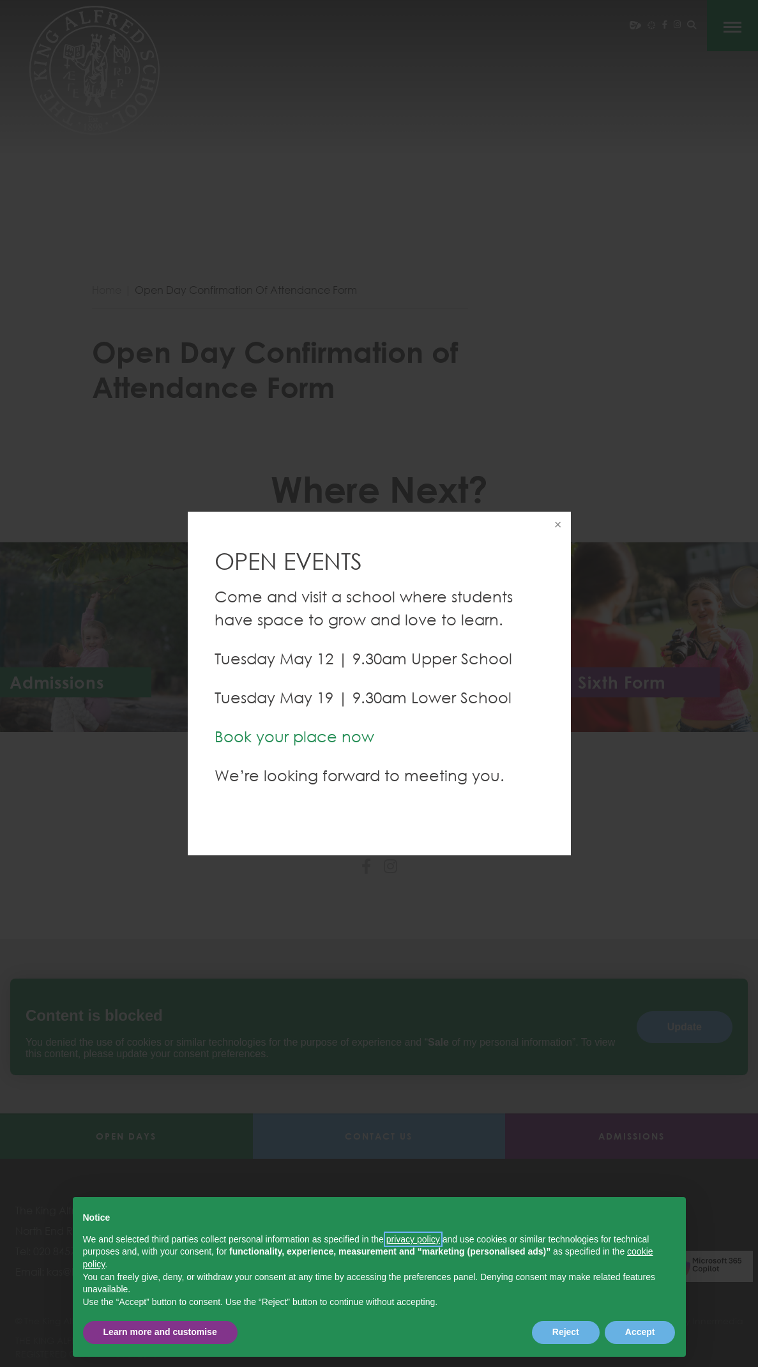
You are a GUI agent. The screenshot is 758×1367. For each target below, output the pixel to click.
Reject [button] (565, 1332)
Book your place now (294, 736)
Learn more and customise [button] (160, 1332)
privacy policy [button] (413, 1239)
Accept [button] (640, 1332)
